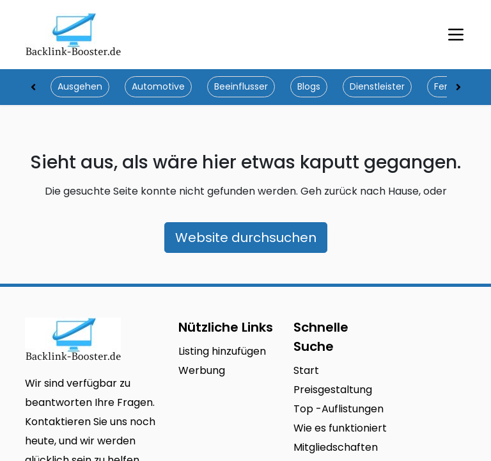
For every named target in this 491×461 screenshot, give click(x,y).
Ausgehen (80, 86)
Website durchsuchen (245, 238)
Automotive (158, 86)
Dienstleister (377, 86)
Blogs (308, 86)
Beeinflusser (241, 86)
